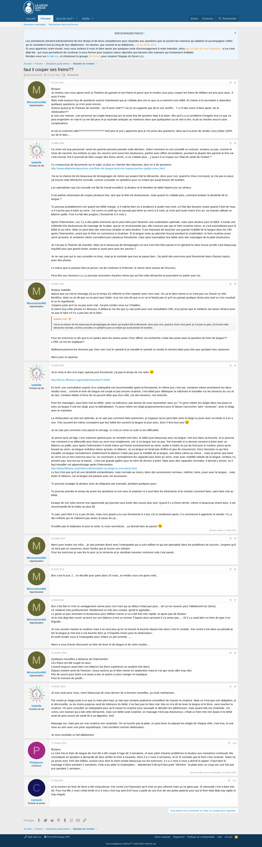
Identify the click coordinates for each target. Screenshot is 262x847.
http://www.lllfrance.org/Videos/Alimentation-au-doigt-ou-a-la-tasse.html (94, 468)
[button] (77, 18)
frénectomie (73, 75)
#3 (235, 284)
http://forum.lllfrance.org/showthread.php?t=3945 (80, 379)
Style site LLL (33, 837)
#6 (235, 569)
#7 (235, 600)
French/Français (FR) (57, 837)
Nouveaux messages (35, 24)
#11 (234, 780)
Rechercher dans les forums (63, 24)
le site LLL (53, 56)
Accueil (30, 18)
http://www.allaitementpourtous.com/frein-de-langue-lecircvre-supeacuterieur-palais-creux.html (108, 168)
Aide (219, 837)
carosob (36, 799)
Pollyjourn (36, 762)
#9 (235, 686)
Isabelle (36, 162)
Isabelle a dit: (60, 319)
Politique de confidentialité (201, 837)
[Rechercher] (227, 18)
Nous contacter (162, 837)
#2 (235, 143)
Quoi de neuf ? (65, 18)
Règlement (178, 837)
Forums (46, 18)
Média (86, 18)
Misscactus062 (34, 75)
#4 (235, 365)
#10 (234, 743)
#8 (235, 653)
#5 (235, 538)
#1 (235, 82)
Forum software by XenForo (131, 844)
